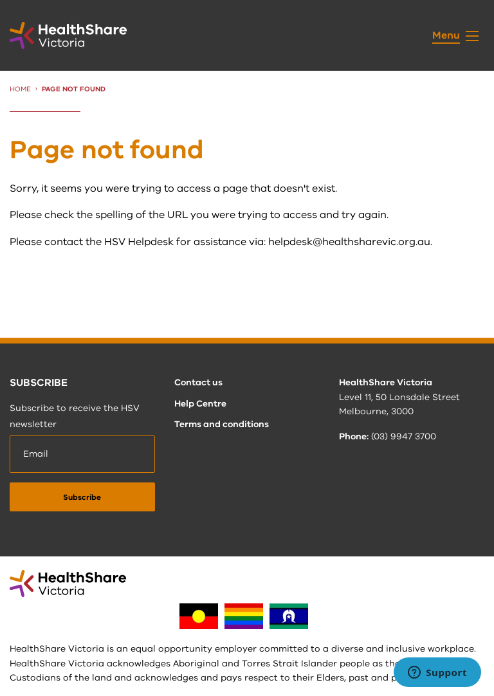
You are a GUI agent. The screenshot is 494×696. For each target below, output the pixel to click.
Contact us (198, 382)
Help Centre (200, 404)
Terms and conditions (221, 424)
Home (20, 89)
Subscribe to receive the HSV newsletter (75, 416)
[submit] (82, 496)
